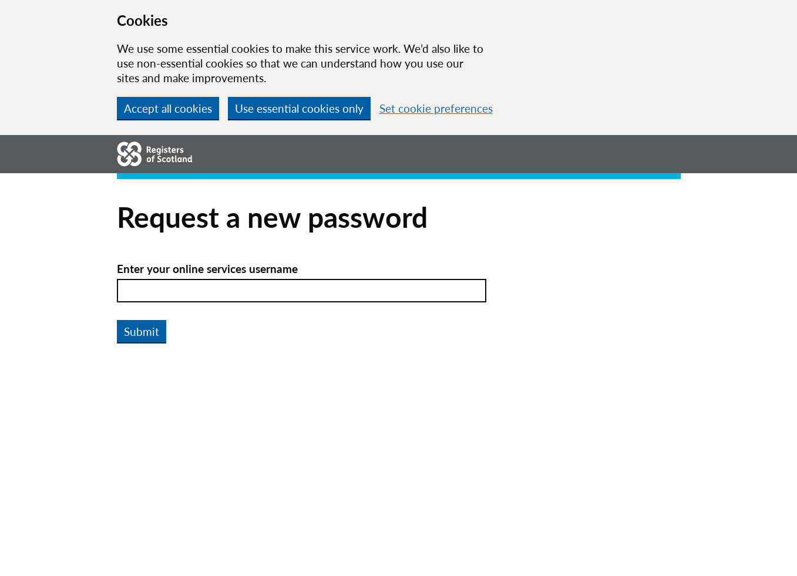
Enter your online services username (207, 268)
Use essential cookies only (299, 108)
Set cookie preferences (436, 108)
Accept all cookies (168, 108)
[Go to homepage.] (155, 154)
